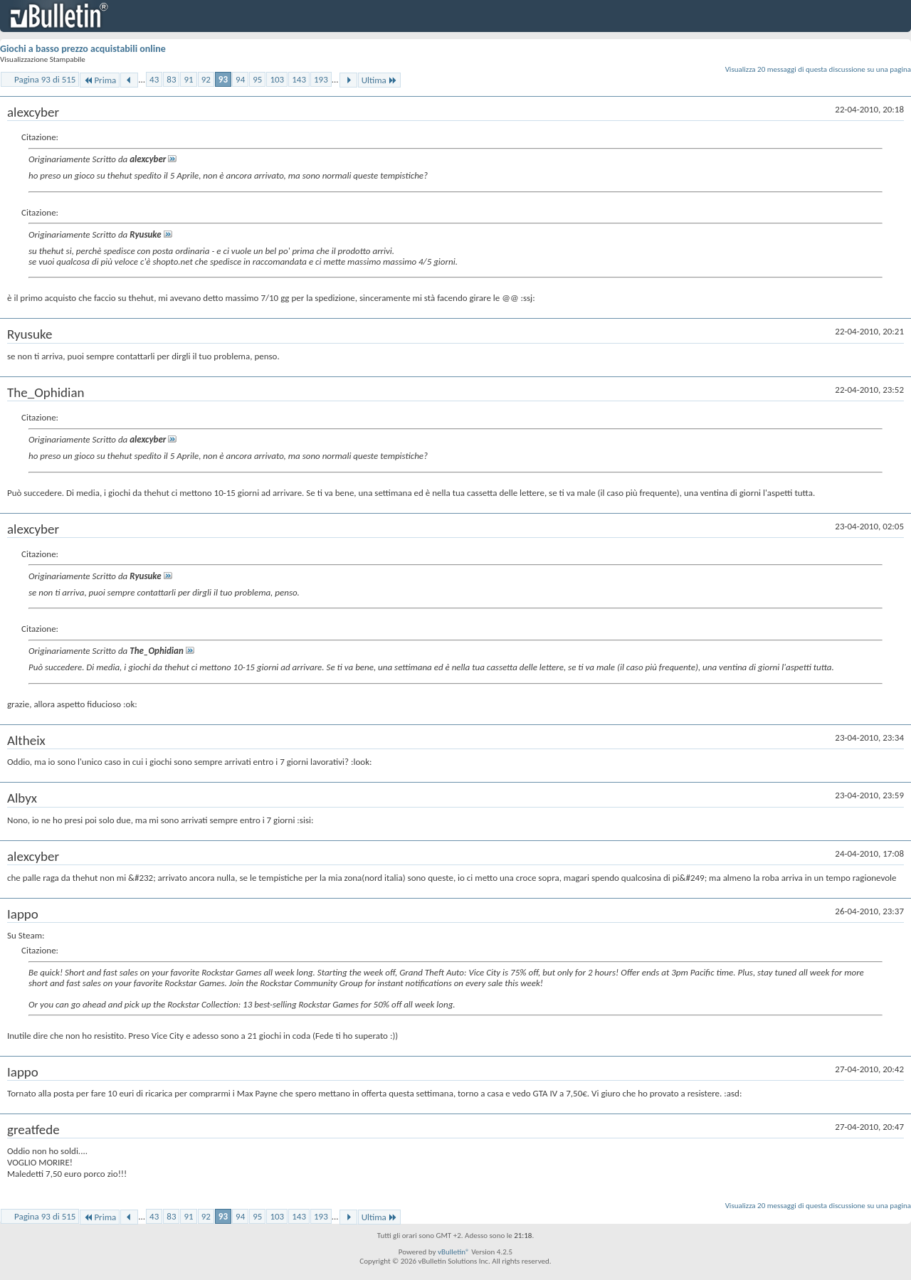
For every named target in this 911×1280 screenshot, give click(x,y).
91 (188, 79)
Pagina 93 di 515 (44, 79)
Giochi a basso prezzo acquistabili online (83, 49)
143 (299, 79)
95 (257, 79)
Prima (99, 80)
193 (321, 79)
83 (171, 79)
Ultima (379, 80)
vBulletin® (454, 1252)
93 (223, 79)
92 (206, 79)
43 (154, 79)
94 (240, 79)
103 (277, 79)
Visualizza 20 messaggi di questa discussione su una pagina (818, 69)
